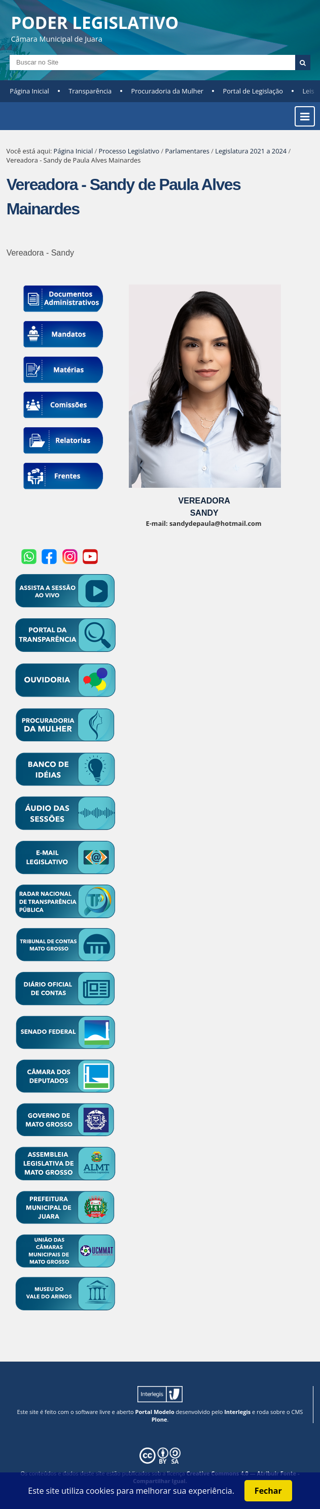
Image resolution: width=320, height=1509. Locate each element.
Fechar (268, 1490)
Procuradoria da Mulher (167, 91)
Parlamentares (187, 150)
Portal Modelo (154, 1412)
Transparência (90, 91)
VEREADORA (204, 500)
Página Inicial (29, 91)
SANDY (204, 513)
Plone (159, 1419)
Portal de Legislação (253, 91)
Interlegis (237, 1412)
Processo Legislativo (129, 150)
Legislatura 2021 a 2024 (251, 150)
